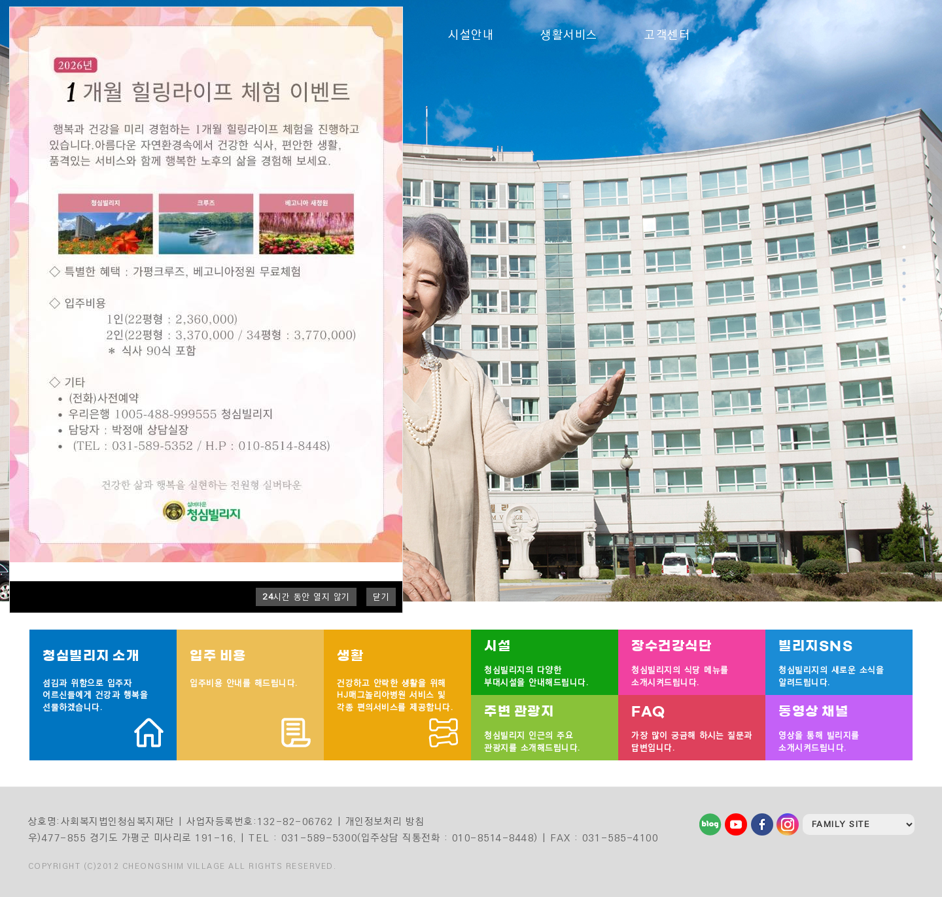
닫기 (381, 596)
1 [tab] (904, 247)
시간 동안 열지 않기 (306, 596)
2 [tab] (904, 260)
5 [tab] (904, 299)
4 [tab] (904, 286)
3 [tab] (904, 273)
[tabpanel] (471, 300)
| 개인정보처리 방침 (381, 821)
